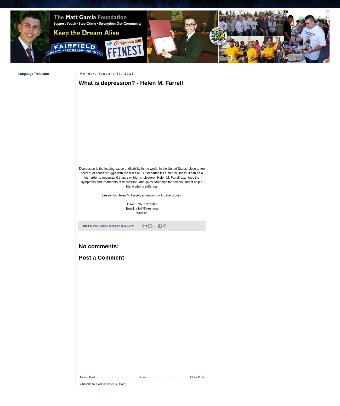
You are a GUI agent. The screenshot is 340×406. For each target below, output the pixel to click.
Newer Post (87, 377)
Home (142, 377)
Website (142, 213)
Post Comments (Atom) (111, 384)
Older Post (197, 377)
